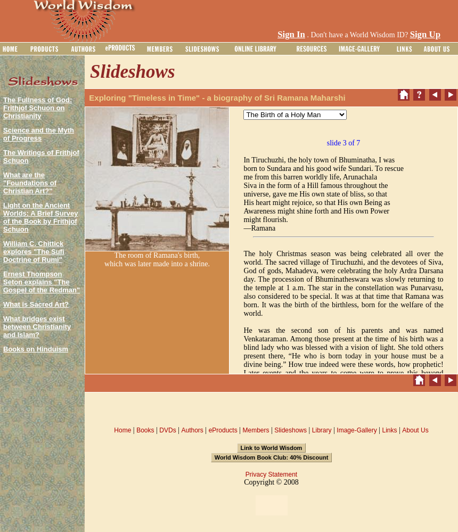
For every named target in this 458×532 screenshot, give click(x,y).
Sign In (291, 34)
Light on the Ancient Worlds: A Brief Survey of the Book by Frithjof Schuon (40, 217)
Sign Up (425, 34)
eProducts (223, 430)
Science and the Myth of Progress (38, 134)
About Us (415, 430)
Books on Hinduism (35, 349)
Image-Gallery (357, 430)
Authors (192, 430)
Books (145, 430)
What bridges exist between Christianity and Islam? (37, 327)
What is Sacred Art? (36, 304)
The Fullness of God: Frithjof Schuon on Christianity (37, 108)
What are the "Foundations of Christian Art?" (29, 183)
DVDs (167, 430)
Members (255, 430)
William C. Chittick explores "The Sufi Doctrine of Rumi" (33, 252)
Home (122, 430)
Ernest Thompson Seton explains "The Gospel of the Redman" (41, 282)
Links (389, 430)
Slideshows (290, 430)
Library (322, 430)
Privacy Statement (271, 474)
